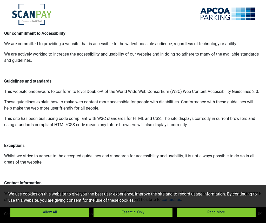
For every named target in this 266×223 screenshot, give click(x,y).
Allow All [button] (50, 212)
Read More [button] (216, 212)
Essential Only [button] (133, 212)
